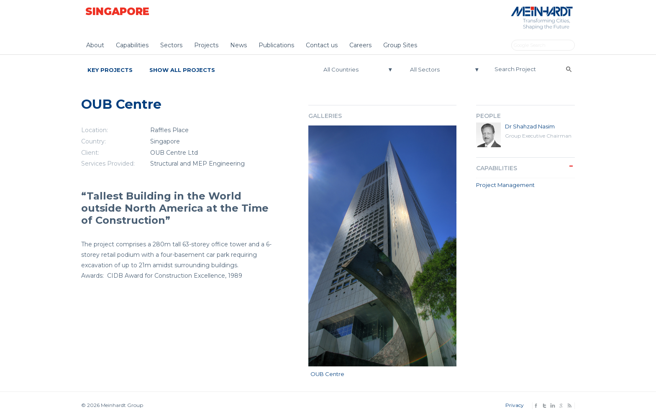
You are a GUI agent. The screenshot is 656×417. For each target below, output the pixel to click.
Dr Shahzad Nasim (530, 126)
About (95, 45)
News (238, 45)
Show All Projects (182, 70)
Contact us (322, 45)
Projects (206, 45)
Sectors (171, 45)
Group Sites (400, 45)
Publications (276, 45)
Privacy (514, 405)
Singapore (117, 11)
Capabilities (132, 45)
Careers (360, 45)
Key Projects (110, 70)
